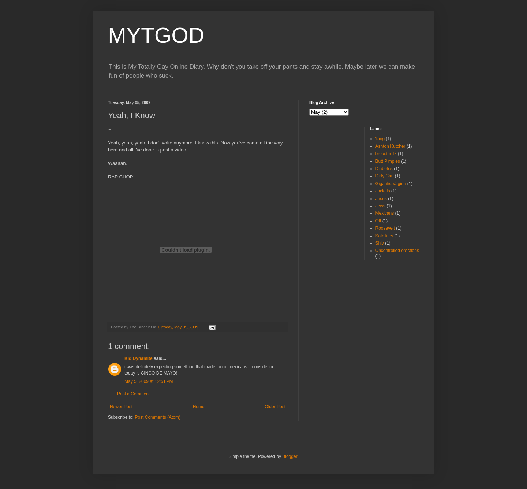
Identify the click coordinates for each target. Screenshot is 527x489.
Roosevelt (385, 228)
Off (378, 220)
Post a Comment (133, 393)
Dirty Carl (384, 175)
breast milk (386, 153)
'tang (380, 138)
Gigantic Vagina (390, 183)
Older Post (275, 406)
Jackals (382, 190)
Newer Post (121, 406)
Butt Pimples (387, 161)
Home (199, 406)
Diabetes (384, 168)
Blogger (289, 456)
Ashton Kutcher (390, 146)
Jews (380, 205)
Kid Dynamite (138, 358)
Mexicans (384, 213)
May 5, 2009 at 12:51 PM (148, 381)
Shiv (379, 243)
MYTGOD (156, 35)
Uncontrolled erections (397, 250)
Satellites (384, 235)
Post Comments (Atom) (157, 417)
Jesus (381, 198)
